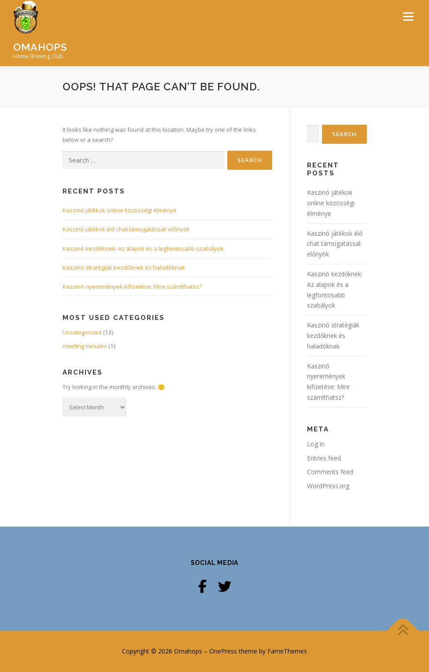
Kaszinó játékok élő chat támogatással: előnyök (126, 229)
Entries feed (324, 458)
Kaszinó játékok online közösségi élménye (120, 210)
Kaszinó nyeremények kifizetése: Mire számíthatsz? (132, 286)
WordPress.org (328, 486)
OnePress (223, 651)
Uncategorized (82, 332)
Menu (408, 16)
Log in (316, 444)
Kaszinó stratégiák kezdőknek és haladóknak (124, 267)
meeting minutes (85, 346)
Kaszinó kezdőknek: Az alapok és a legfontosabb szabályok (143, 248)
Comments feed (330, 472)
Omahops (40, 47)
